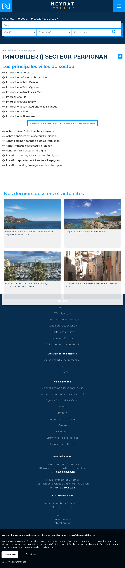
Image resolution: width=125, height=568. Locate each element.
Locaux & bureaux (44, 18)
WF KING (62, 515)
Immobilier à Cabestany (21, 101)
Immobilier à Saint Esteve (22, 82)
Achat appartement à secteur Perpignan (31, 136)
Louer (23, 18)
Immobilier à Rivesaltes (20, 116)
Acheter (9, 18)
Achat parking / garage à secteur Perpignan (33, 140)
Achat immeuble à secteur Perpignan (29, 145)
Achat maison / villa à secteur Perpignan (31, 131)
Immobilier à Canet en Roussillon (26, 77)
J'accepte (10, 554)
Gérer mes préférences (14, 562)
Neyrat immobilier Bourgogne (62, 503)
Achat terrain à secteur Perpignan (26, 150)
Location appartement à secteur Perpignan (33, 160)
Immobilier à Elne (17, 111)
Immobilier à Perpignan (20, 72)
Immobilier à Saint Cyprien (22, 87)
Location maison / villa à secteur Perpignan (32, 155)
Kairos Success (62, 519)
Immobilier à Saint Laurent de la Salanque (31, 106)
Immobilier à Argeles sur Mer (24, 92)
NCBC (62, 511)
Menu (119, 6)
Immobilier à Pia (16, 97)
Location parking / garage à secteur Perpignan (34, 165)
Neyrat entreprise (62, 507)
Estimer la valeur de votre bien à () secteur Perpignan (62, 123)
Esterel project (62, 522)
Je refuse (31, 554)
